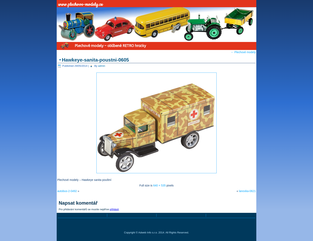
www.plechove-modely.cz (80, 4)
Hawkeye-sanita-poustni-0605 (95, 60)
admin (101, 65)
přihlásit (114, 209)
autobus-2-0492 (67, 191)
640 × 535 (159, 185)
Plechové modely (243, 52)
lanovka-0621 (247, 191)
